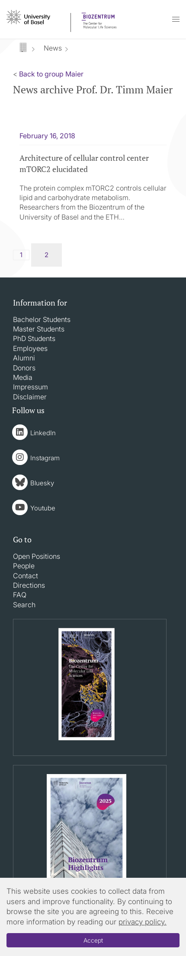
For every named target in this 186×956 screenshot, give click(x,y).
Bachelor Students (42, 319)
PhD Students (34, 338)
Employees (30, 348)
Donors (24, 367)
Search (24, 604)
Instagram (45, 458)
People (24, 565)
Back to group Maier (51, 74)
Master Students (38, 329)
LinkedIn (43, 433)
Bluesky (42, 483)
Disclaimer (30, 396)
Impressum (30, 386)
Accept (93, 940)
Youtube (42, 508)
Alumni (24, 358)
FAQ (19, 594)
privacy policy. (143, 922)
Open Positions (36, 556)
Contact (25, 575)
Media (22, 377)
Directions (29, 585)
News (53, 48)
